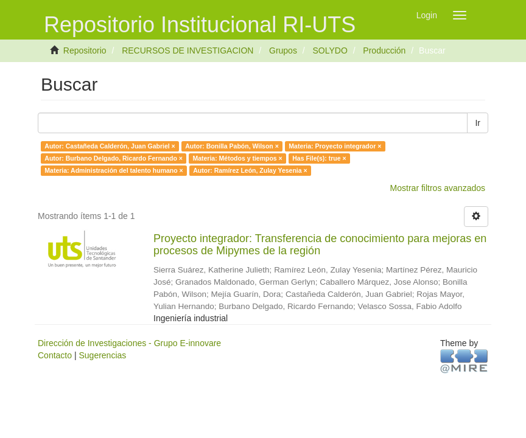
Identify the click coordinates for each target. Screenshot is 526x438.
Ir (477, 123)
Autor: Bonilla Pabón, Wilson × (232, 146)
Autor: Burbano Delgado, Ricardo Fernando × (113, 158)
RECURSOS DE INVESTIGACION (187, 50)
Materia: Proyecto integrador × (335, 146)
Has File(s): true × (319, 158)
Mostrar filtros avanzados (437, 188)
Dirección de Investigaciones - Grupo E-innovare (129, 343)
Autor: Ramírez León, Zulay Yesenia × (250, 170)
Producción (384, 50)
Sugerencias (102, 355)
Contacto (55, 355)
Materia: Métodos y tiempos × (237, 158)
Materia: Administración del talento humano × (113, 170)
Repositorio (85, 50)
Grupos (283, 50)
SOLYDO (329, 50)
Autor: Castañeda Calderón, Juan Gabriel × (109, 146)
